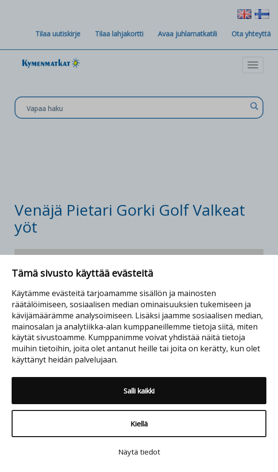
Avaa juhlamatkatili (187, 33)
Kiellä (139, 423)
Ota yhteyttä (251, 33)
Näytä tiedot (139, 451)
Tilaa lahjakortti (119, 33)
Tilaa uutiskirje (57, 33)
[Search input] (137, 108)
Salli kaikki (139, 390)
